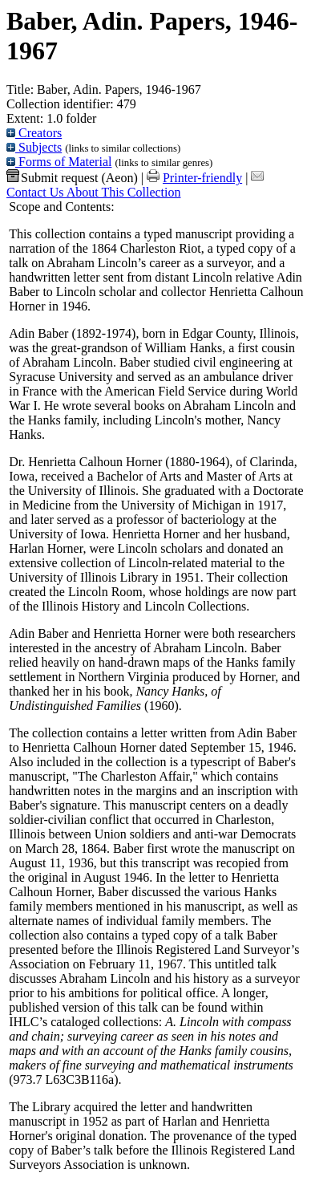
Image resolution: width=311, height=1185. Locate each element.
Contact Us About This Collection (93, 192)
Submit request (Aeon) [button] (72, 178)
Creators (34, 133)
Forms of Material (58, 161)
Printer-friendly (202, 178)
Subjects (34, 147)
